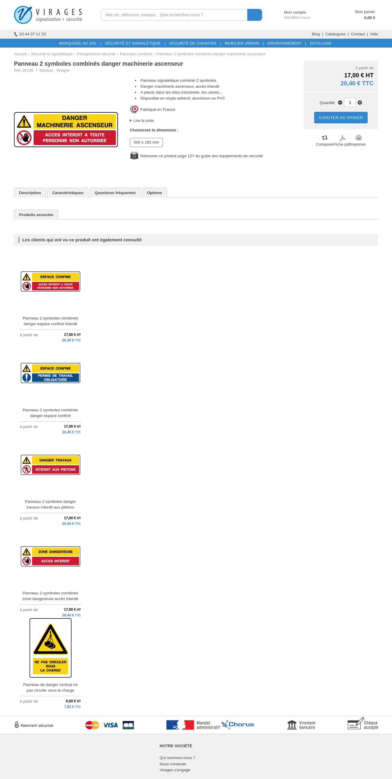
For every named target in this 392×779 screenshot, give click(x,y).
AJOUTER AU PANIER (341, 117)
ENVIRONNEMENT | (285, 43)
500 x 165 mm (146, 142)
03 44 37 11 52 (30, 34)
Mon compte (289, 12)
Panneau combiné (136, 54)
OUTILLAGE (319, 43)
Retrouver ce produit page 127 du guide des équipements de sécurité (201, 156)
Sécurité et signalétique (52, 54)
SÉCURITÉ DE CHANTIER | (194, 43)
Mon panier (365, 12)
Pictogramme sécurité (96, 54)
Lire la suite (143, 120)
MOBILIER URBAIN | (243, 43)
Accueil (20, 54)
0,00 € (369, 17)
